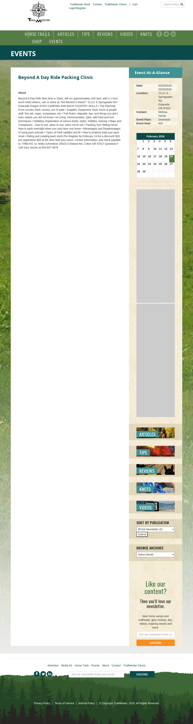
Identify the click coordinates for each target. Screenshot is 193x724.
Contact (97, 4)
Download (164, 119)
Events (56, 41)
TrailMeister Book (80, 4)
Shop (37, 41)
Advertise (52, 665)
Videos (126, 34)
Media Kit (66, 665)
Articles (65, 34)
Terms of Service (64, 703)
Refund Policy (87, 703)
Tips (86, 34)
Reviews (105, 34)
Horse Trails (37, 34)
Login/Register (77, 8)
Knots (146, 34)
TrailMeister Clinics (116, 4)
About (105, 665)
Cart (134, 4)
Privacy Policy (42, 703)
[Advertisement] (155, 246)
